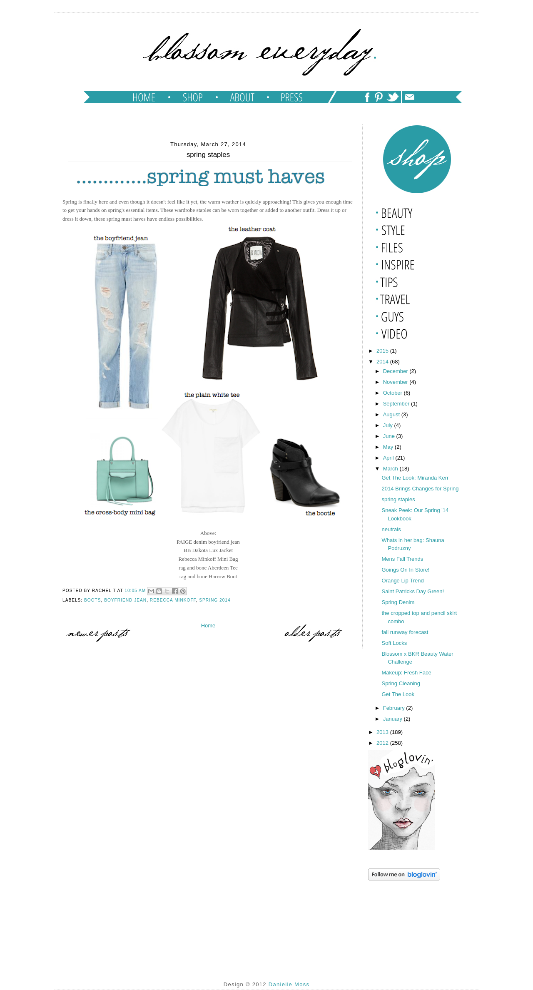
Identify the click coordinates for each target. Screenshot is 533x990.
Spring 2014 (214, 600)
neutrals (391, 529)
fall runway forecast (404, 632)
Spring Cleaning (400, 683)
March (391, 468)
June (389, 436)
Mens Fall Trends (402, 559)
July (388, 425)
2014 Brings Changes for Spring (419, 488)
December (396, 371)
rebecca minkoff (173, 600)
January (393, 719)
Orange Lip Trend (402, 580)
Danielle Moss (289, 984)
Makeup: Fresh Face (406, 672)
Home (208, 625)
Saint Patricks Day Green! (412, 591)
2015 (383, 351)
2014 (383, 361)
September (397, 403)
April (389, 458)
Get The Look (397, 694)
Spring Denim (397, 602)
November (396, 382)
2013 (383, 732)
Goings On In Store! (405, 570)
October (393, 393)
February (394, 708)
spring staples (398, 499)
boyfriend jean (125, 600)
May (389, 447)
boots (92, 600)
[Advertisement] (409, 924)
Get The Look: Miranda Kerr (414, 478)
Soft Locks (394, 643)
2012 (383, 743)
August (392, 414)
